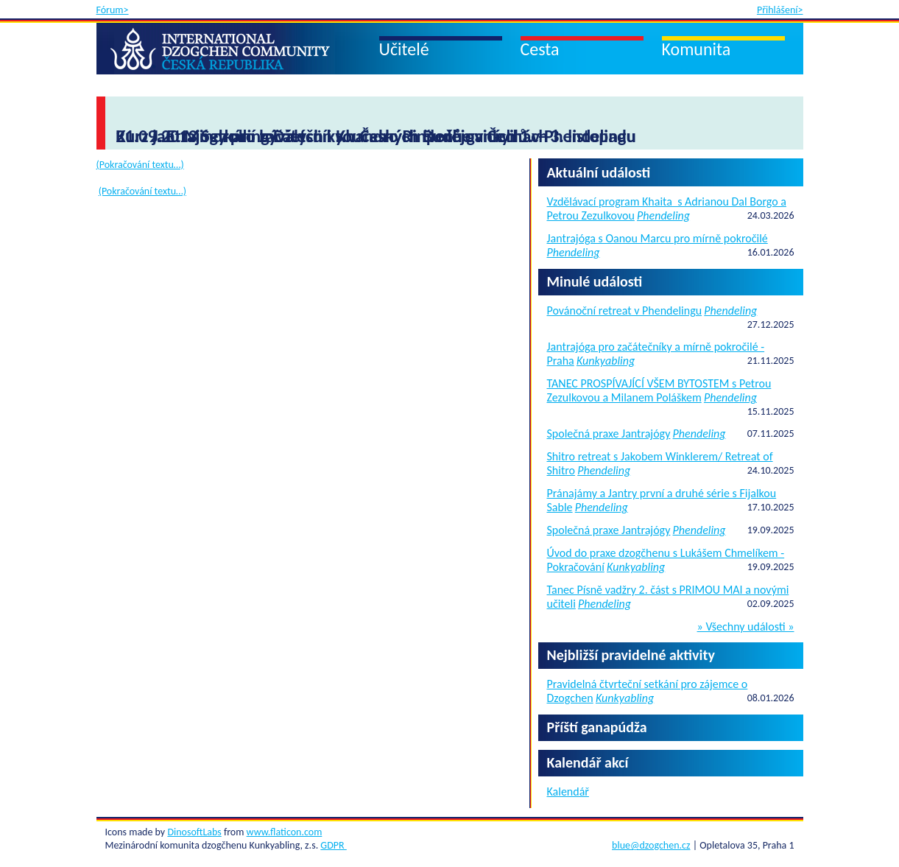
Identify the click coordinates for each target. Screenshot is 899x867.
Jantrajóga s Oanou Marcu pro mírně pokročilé (657, 238)
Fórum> (112, 10)
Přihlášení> (780, 10)
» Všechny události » (745, 626)
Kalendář (568, 791)
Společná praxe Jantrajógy (609, 433)
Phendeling (663, 215)
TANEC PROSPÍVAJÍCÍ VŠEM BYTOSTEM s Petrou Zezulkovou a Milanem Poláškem (659, 390)
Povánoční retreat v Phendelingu (624, 310)
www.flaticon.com (284, 832)
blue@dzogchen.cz (651, 845)
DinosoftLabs (194, 832)
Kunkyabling (606, 361)
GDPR (333, 845)
